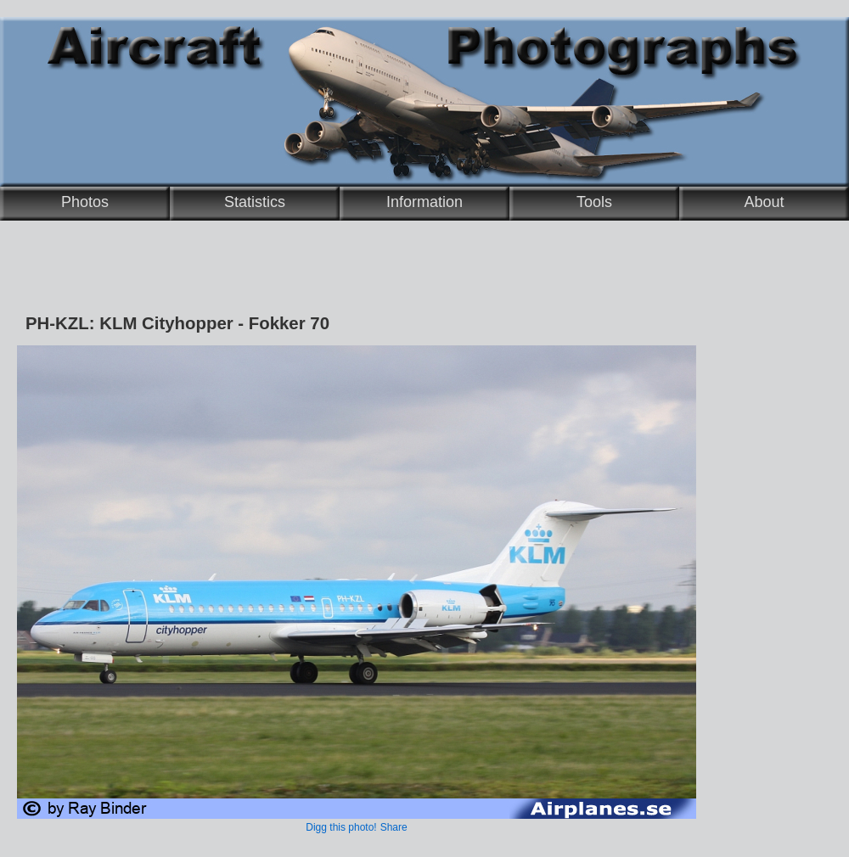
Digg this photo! (341, 827)
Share (394, 827)
